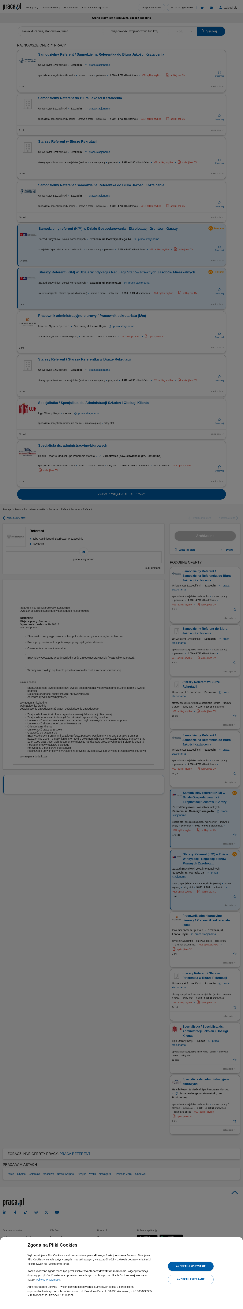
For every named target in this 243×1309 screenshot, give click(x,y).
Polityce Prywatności (48, 1279)
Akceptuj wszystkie (191, 1266)
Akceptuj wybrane (190, 1279)
